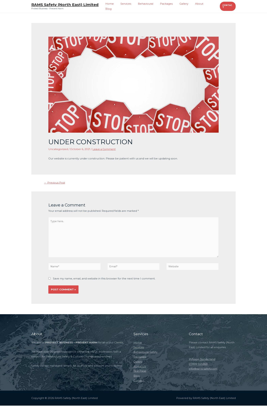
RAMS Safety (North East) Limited (65, 4)
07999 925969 (198, 366)
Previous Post (55, 182)
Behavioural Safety (145, 354)
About (198, 6)
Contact (139, 383)
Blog (210, 6)
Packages (168, 6)
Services (131, 6)
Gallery (184, 6)
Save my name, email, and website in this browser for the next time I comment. (104, 281)
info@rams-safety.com (203, 371)
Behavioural (149, 6)
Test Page (140, 373)
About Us (140, 368)
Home (117, 6)
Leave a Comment (104, 149)
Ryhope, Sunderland (202, 361)
